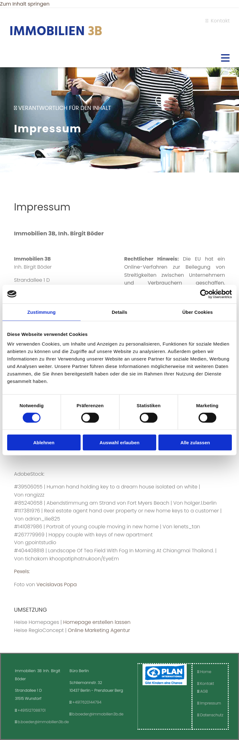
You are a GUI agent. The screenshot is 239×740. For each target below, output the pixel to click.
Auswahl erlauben (119, 442)
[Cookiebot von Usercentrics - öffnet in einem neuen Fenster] (204, 294)
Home (204, 671)
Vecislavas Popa (56, 584)
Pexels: (22, 571)
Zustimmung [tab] (41, 311)
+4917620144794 (86, 702)
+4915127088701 (32, 710)
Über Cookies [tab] (197, 311)
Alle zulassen (195, 442)
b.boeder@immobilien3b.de (43, 721)
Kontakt (218, 20)
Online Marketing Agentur (99, 630)
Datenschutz (210, 715)
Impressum (209, 703)
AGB (204, 691)
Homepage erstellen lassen (96, 622)
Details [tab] (119, 311)
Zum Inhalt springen (24, 3)
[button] (119, 58)
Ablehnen (43, 442)
